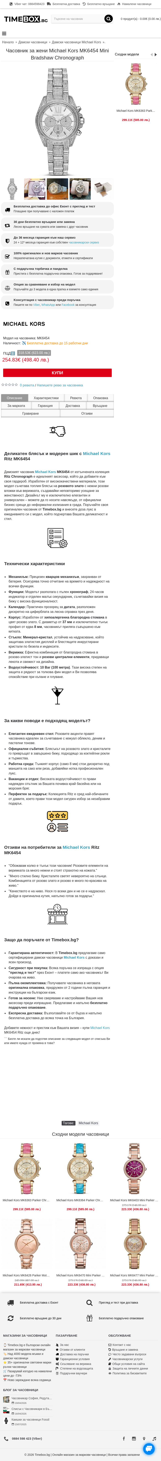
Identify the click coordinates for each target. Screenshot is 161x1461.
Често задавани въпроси (127, 1354)
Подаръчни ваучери (71, 1373)
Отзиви (86, 413)
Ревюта (76, 398)
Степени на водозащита (74, 1368)
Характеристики (46, 398)
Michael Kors (96, 453)
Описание (14, 398)
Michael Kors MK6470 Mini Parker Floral (81, 1275)
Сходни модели (127, 54)
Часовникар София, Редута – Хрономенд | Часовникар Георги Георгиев (32, 1398)
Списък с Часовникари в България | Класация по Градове (32, 1409)
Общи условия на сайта (126, 1364)
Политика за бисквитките (127, 1373)
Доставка (73, 406)
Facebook (68, 304)
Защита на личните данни (128, 1368)
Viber (36, 304)
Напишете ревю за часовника (60, 385)
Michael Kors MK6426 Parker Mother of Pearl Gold (27, 1275)
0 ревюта (27, 385)
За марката (16, 406)
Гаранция (45, 406)
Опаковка (100, 398)
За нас (62, 1345)
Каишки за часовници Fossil (30, 1419)
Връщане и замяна (123, 1350)
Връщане (100, 406)
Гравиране (30, 413)
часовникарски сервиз (84, 242)
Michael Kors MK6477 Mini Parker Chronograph (135, 1275)
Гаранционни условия (73, 1359)
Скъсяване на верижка (73, 1364)
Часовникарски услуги (125, 1359)
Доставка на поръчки (72, 1354)
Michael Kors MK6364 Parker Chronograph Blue (81, 1200)
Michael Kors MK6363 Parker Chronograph (137, 110)
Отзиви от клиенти (70, 1350)
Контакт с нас (119, 1345)
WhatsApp (48, 304)
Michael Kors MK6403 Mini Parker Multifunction (135, 1200)
